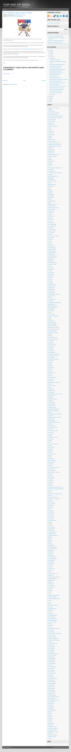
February (51, 58)
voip (49, 641)
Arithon (49, 164)
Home (5, 9)
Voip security (50, 685)
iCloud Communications (52, 315)
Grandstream (50, 292)
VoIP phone (50, 676)
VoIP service (50, 686)
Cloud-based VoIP (51, 226)
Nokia (49, 435)
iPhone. (49, 369)
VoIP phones (50, 680)
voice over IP (50, 635)
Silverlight (50, 505)
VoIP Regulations (51, 683)
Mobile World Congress (52, 410)
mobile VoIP (50, 405)
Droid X (49, 239)
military (49, 397)
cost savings (50, 232)
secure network (51, 503)
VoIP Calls (50, 651)
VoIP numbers (51, 673)
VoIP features (50, 660)
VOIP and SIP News (16, 4)
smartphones (50, 533)
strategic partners (51, 558)
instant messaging (51, 324)
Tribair (49, 590)
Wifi (49, 721)
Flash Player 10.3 (51, 264)
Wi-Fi (49, 720)
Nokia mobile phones (52, 437)
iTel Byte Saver (51, 372)
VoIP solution (20, 16)
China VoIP (50, 219)
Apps (49, 162)
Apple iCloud (50, 161)
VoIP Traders (50, 701)
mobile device (51, 402)
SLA (49, 525)
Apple (49, 159)
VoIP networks (51, 671)
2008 (50, 99)
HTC (49, 312)
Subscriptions (50, 560)
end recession (51, 246)
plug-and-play (51, 477)
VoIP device (50, 656)
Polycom (50, 478)
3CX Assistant (51, 111)
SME (49, 538)
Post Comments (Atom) (12, 84)
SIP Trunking (50, 517)
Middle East (50, 395)
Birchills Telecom (51, 184)
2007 (50, 101)
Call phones (50, 211)
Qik (49, 490)
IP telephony (50, 352)
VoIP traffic (50, 703)
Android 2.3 (50, 151)
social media (50, 545)
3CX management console (53, 112)
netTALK (50, 428)
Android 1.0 (50, 149)
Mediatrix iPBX (51, 390)
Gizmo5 (49, 279)
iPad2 (49, 364)
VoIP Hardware (51, 663)
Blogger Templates (60, 747)
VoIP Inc (50, 665)
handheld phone (51, 299)
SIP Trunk (50, 515)
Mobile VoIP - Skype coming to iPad (55, 42)
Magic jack (50, 389)
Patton (49, 455)
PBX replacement (51, 460)
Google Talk (50, 287)
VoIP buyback (51, 648)
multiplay (50, 415)
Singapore (50, 507)
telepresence (50, 580)
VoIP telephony (51, 698)
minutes (49, 400)
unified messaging (51, 596)
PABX (49, 452)
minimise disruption (52, 399)
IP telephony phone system (53, 354)
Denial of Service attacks (53, 236)
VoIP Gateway (51, 661)
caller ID (50, 212)
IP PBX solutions (51, 344)
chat (49, 214)
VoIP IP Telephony (51, 666)
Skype (49, 523)
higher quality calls (51, 307)
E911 (49, 241)
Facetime (50, 259)
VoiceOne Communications (53, 640)
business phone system (52, 207)
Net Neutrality (51, 425)
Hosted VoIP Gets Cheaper (55, 59)
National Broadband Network (53, 422)
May (50, 53)
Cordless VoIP (51, 231)
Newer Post (5, 80)
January (51, 94)
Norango (50, 438)
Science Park (50, 502)
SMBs (49, 537)
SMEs (49, 540)
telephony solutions (52, 578)
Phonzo (49, 473)
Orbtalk (49, 450)
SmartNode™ (51, 528)
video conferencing (51, 615)
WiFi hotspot (50, 723)
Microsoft (50, 392)
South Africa (50, 555)
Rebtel (49, 495)
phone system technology (53, 472)
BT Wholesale (51, 201)
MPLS (49, 412)
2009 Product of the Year (53, 107)
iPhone (49, 365)
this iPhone (50, 585)
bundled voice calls (51, 204)
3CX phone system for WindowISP (54, 116)
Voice (49, 626)
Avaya (49, 174)
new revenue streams (52, 430)
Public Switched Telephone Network (55, 487)
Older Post (44, 80)
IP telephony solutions (52, 355)
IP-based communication (53, 359)
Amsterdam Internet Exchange (54, 144)
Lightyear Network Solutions (53, 382)
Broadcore (50, 196)
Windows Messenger (52, 728)
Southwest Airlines (51, 557)
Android (49, 147)
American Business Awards (53, 142)
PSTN (49, 485)
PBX (49, 457)
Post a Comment (6, 73)
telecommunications (52, 573)
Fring (49, 270)
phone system (51, 470)
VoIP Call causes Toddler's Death (56, 92)
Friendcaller (50, 269)
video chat (50, 613)
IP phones (50, 349)
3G (49, 127)
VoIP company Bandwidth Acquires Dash (57, 64)
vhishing (50, 610)
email (49, 242)
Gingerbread (50, 275)
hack (49, 297)
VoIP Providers (51, 681)
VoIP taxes (50, 693)
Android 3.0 (50, 152)
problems (50, 483)
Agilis (49, 137)
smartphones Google (52, 535)
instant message (51, 322)
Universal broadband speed (53, 598)
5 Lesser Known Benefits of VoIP (56, 81)
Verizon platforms (51, 608)
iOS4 (49, 334)
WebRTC (50, 718)
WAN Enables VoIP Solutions (55, 74)
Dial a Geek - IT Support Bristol (54, 23)
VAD (49, 603)
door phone (50, 237)
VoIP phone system (13, 16)
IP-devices (50, 360)
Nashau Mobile (51, 420)
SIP (49, 508)
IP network (50, 340)
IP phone (50, 347)
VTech (49, 715)
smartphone (50, 530)
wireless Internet (51, 736)
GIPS (49, 277)
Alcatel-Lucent (51, 139)
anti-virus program (51, 156)
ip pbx (49, 342)
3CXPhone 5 (50, 124)
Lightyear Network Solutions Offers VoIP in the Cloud (58, 43)
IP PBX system (51, 345)
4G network (50, 131)
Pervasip (50, 463)
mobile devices (51, 404)
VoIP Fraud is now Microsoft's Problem (55, 36)
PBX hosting (50, 458)
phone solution (51, 468)
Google (49, 282)
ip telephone (50, 350)
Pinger (49, 475)
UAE (49, 591)
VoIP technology (51, 695)
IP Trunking (50, 357)
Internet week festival (52, 332)
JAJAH (49, 375)
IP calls (49, 335)
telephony (50, 575)
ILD (49, 319)
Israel (49, 370)
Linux (49, 384)
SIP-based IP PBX (51, 520)
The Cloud (50, 583)
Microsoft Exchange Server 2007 (54, 394)
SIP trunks (50, 518)
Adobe (49, 136)
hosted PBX (50, 309)
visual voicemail (51, 621)
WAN (49, 716)
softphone (50, 550)
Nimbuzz (50, 433)
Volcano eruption (51, 710)
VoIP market (50, 668)
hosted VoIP (50, 310)
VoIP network (50, 670)
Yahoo (49, 738)
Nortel (49, 440)
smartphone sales (51, 532)
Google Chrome (51, 285)
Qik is (49, 492)
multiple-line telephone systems (54, 417)
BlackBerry (50, 186)
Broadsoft (50, 197)
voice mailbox (51, 631)
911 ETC (50, 132)
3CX (49, 109)
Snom (49, 543)
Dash (49, 234)
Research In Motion (52, 497)
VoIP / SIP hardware (52, 643)
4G (49, 129)
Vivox (49, 623)
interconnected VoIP (52, 325)
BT (49, 199)
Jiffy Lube (50, 379)
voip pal (49, 675)
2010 (50, 96)
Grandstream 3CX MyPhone (53, 294)
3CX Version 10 (51, 119)
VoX (49, 713)
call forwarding (51, 209)
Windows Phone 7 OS (52, 731)
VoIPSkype (50, 708)
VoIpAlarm (50, 706)
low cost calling (51, 385)
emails (49, 244)
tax (49, 572)
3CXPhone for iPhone (52, 126)
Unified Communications (52, 595)
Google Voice (50, 289)
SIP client (50, 510)
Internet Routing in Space (53, 327)
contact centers (51, 229)
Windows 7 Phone (51, 726)
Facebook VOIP (51, 257)
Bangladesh (50, 179)
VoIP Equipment (51, 658)
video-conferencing (51, 618)
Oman (49, 445)
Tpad (49, 588)
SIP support (50, 513)
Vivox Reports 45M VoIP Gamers (56, 71)
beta (49, 182)
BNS (49, 189)
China (49, 217)
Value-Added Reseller (52, 605)
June (51, 51)
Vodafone (50, 625)
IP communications (51, 337)
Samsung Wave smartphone (53, 498)
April (50, 55)
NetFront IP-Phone (51, 427)
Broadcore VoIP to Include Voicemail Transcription (59, 79)
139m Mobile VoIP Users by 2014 (56, 91)
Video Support (51, 616)
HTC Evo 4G (50, 314)
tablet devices (51, 568)
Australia (50, 169)
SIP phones (50, 512)
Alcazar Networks (51, 141)
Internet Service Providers (53, 329)
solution (49, 553)
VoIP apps (50, 645)
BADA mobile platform (52, 176)
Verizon (49, 606)
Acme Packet (50, 134)
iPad (49, 362)
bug (49, 202)
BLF (49, 187)
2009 (50, 98)
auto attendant (51, 171)
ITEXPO (50, 374)
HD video (50, 300)
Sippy (49, 522)
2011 (50, 50)
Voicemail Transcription (52, 638)
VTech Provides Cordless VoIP (55, 67)
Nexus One (50, 432)
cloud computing (51, 224)
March (51, 56)
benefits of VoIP (51, 181)
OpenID (49, 448)
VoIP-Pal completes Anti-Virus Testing (56, 87)
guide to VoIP (50, 295)
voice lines (50, 630)
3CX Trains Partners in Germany (56, 66)
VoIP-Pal (50, 705)
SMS (49, 542)
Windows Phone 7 (51, 730)
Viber (49, 611)
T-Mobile (50, 565)
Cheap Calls (50, 216)
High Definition (51, 304)
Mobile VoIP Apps (51, 407)
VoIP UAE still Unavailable (54, 84)
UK (49, 593)
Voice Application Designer (53, 628)
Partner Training (51, 453)
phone (49, 465)
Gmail (49, 280)
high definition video (52, 305)
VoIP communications (52, 653)
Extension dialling (51, 252)
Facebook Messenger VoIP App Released (57, 69)
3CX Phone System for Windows (54, 117)
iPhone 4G (50, 367)
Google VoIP (50, 290)
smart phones (51, 527)
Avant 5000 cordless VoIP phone (54, 172)
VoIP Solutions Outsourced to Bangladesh (57, 82)
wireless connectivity (52, 735)
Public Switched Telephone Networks (55, 488)
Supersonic (50, 562)
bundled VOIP (51, 206)
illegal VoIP (50, 320)
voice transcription (51, 636)
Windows (50, 725)
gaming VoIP (50, 272)
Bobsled (49, 191)
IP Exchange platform (52, 339)
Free (49, 265)
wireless (49, 733)
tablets (49, 570)
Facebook (50, 254)
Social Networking (51, 547)
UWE (49, 600)
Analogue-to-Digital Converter (53, 146)
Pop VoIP (50, 480)
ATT (49, 166)
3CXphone (50, 122)
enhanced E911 (51, 247)
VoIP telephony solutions (53, 700)
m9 (49, 387)
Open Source (50, 447)
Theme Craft (66, 747)
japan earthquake (51, 377)
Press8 (49, 482)
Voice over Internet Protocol (53, 633)
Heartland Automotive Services (54, 302)
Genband (50, 274)
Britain (49, 192)
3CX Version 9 (51, 121)
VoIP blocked (50, 646)
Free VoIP (50, 267)
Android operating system (53, 154)
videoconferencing (51, 620)
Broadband (50, 194)
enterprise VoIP (51, 249)
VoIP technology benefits (53, 696)
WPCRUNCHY (9, 747)
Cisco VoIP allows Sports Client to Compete (17, 13)
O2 (49, 442)
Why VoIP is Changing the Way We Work (56, 40)
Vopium (49, 711)
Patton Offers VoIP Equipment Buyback (57, 89)
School (49, 500)
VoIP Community (51, 655)
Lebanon (50, 380)
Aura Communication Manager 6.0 (54, 167)
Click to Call (50, 222)
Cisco (7, 16)
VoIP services (50, 688)
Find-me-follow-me (51, 262)
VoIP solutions (51, 691)
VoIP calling (50, 650)
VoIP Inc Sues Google (54, 76)
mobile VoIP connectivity (52, 409)
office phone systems (52, 443)
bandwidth (50, 177)
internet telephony (51, 330)
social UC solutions (52, 548)
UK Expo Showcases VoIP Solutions (56, 72)
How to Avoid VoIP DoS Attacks (55, 77)
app (49, 157)
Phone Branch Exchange (53, 467)
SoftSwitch (50, 552)
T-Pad (49, 567)
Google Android (51, 284)
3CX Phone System (52, 114)
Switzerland (50, 563)
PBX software (51, 462)
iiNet (49, 317)
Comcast (50, 227)
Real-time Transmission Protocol (54, 493)
